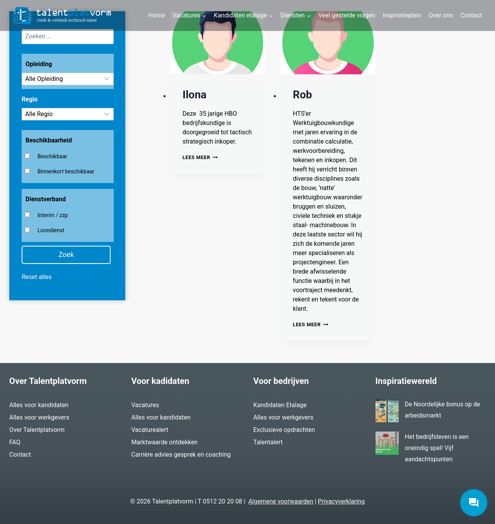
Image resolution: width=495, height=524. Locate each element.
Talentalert (268, 442)
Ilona (195, 94)
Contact (471, 15)
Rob (302, 94)
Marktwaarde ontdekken (164, 442)
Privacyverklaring (341, 501)
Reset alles (37, 277)
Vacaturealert (150, 429)
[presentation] (217, 43)
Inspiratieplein (402, 15)
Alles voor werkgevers (39, 417)
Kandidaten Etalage (280, 405)
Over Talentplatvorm (37, 429)
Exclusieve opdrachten (284, 429)
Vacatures (145, 405)
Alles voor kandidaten (38, 405)
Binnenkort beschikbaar (66, 171)
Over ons (441, 15)
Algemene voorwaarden (280, 501)
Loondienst (51, 230)
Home (156, 15)
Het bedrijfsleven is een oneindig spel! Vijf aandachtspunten (437, 448)
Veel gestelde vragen (346, 15)
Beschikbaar (52, 156)
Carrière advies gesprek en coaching (181, 454)
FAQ (14, 442)
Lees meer (200, 157)
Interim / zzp (53, 215)
